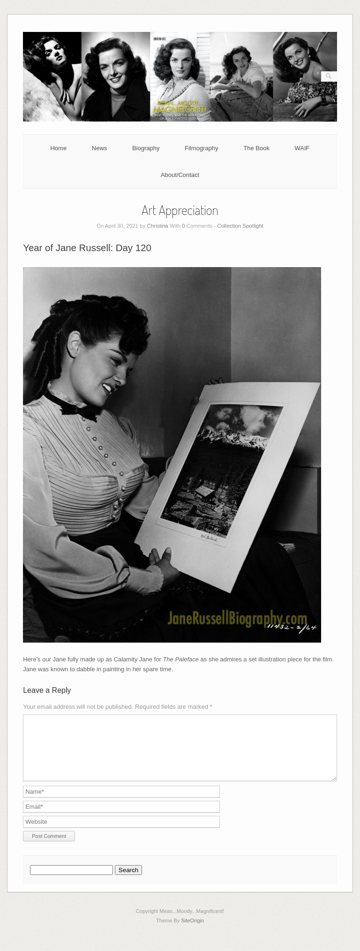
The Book (256, 148)
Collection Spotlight (240, 226)
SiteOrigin (192, 932)
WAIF (302, 148)
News (99, 148)
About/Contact (180, 174)
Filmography (201, 148)
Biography (146, 148)
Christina (157, 226)
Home (58, 148)
